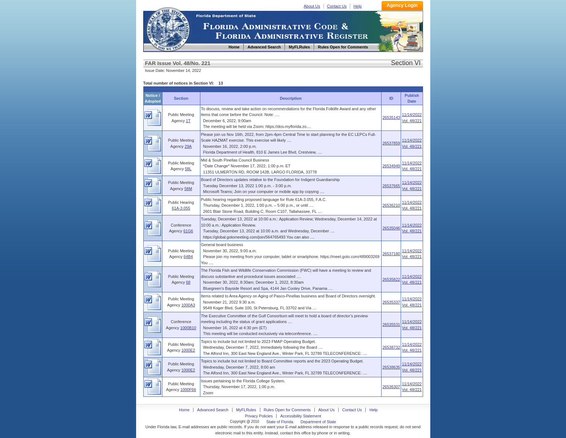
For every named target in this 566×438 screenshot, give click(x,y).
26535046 (391, 228)
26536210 (391, 205)
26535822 (391, 279)
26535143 (391, 117)
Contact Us (337, 6)
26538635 (391, 367)
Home (168, 28)
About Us (312, 6)
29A (188, 146)
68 (188, 282)
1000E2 (188, 350)
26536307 (391, 387)
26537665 (391, 186)
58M (188, 188)
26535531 (391, 324)
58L (188, 169)
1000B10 (188, 328)
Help (357, 6)
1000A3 (188, 305)
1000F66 (188, 389)
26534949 (391, 166)
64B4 (188, 256)
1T (188, 121)
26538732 (391, 347)
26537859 (391, 143)
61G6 (188, 231)
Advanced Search (212, 410)
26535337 (391, 302)
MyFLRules (246, 410)
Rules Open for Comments (287, 410)
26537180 (391, 254)
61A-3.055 (181, 208)
